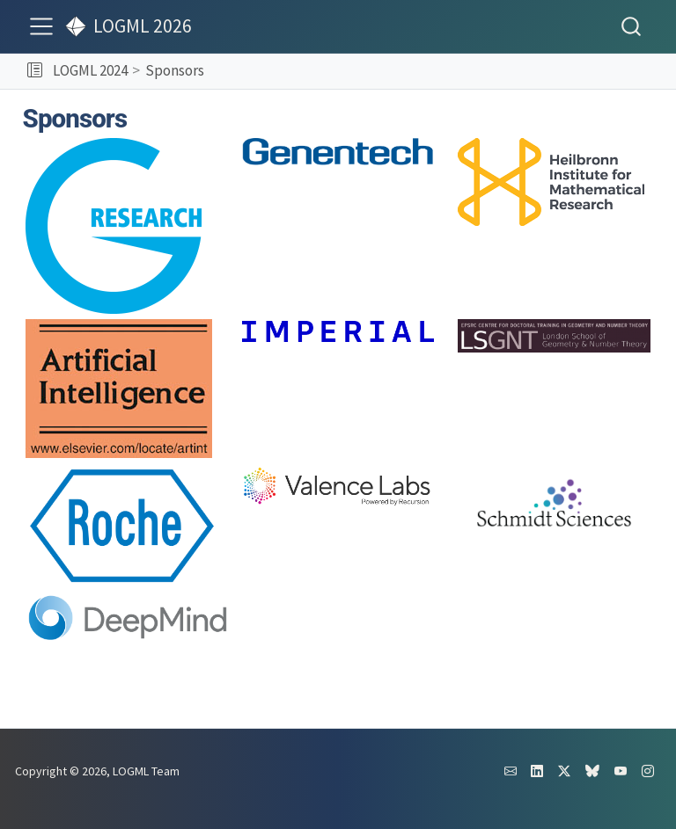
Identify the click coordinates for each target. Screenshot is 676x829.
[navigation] (437, 71)
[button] (35, 71)
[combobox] (632, 26)
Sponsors (174, 70)
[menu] (41, 26)
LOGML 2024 (90, 70)
